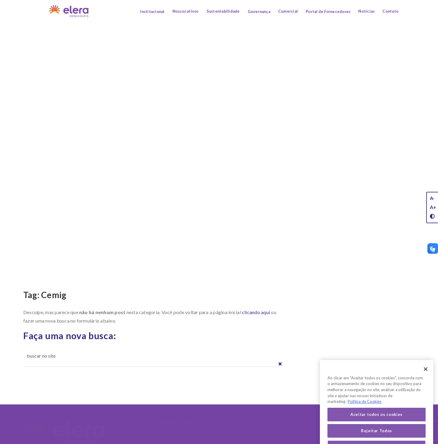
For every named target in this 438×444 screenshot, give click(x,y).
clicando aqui (256, 312)
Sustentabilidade (223, 11)
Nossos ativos (185, 11)
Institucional (152, 11)
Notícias (366, 11)
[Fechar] (425, 376)
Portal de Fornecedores (328, 11)
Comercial (288, 11)
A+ (433, 207)
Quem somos (169, 436)
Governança (259, 11)
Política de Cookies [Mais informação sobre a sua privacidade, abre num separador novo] (365, 408)
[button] (280, 364)
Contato (390, 11)
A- (432, 198)
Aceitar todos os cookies (376, 421)
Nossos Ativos (242, 423)
